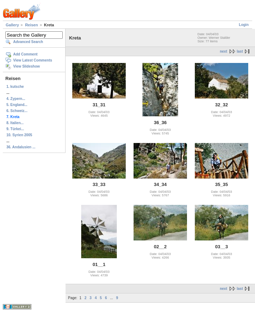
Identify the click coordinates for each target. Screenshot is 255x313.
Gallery (12, 25)
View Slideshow (26, 66)
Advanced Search (28, 42)
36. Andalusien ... (20, 147)
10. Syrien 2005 (19, 135)
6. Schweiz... (16, 111)
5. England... (16, 105)
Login (244, 25)
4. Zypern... (15, 99)
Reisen (31, 25)
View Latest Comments (32, 60)
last (240, 51)
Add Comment (25, 54)
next (223, 51)
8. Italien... (15, 123)
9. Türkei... (15, 129)
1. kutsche (15, 87)
